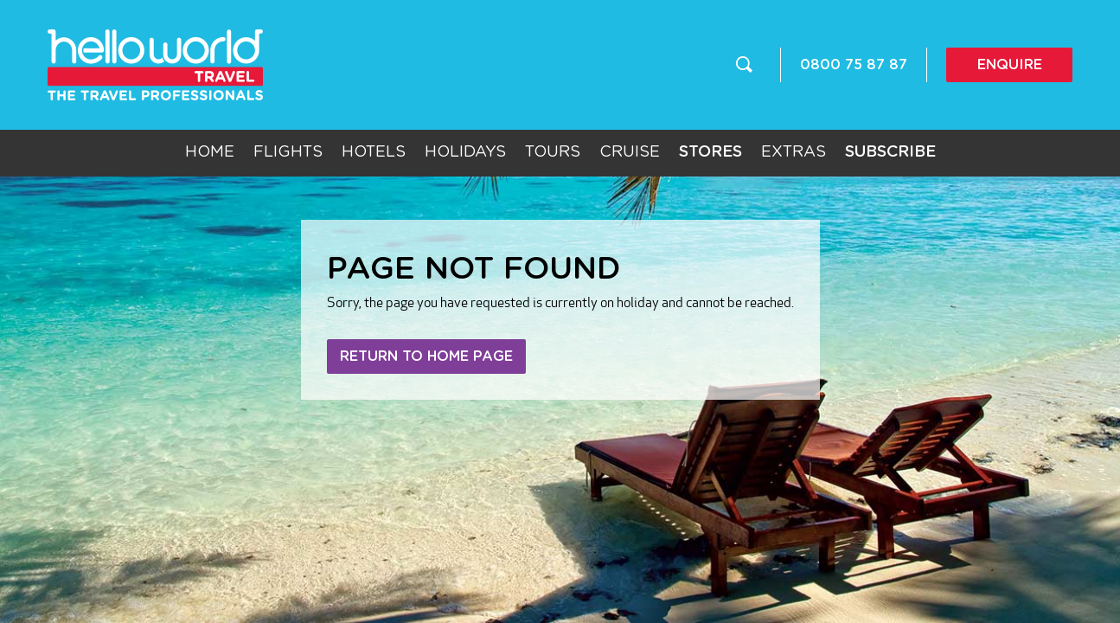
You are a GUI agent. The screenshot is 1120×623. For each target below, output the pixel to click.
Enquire (1009, 65)
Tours (552, 152)
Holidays (465, 152)
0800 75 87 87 (853, 65)
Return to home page (426, 356)
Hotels (374, 152)
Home (209, 152)
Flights (288, 152)
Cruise (629, 152)
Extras (793, 152)
